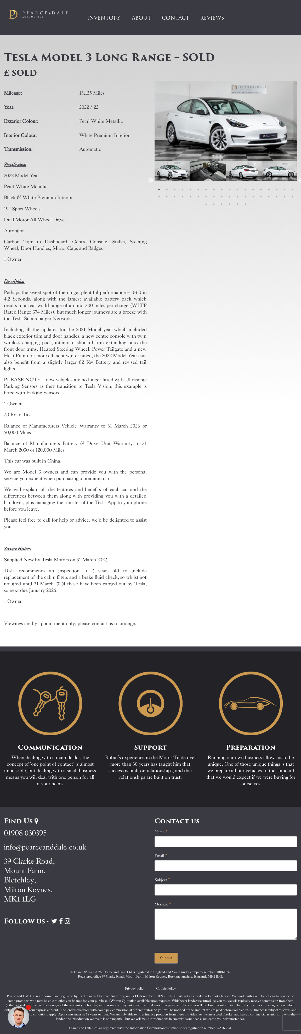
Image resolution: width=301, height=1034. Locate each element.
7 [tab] (206, 189)
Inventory (104, 18)
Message (163, 904)
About (141, 18)
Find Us (21, 821)
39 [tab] (221, 204)
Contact (175, 18)
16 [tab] (276, 189)
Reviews (212, 18)
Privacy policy (135, 988)
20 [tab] (166, 196)
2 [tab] (166, 189)
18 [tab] (292, 189)
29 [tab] (237, 196)
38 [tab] (214, 204)
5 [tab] (190, 189)
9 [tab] (221, 189)
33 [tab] (268, 196)
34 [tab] (276, 196)
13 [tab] (253, 189)
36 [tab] (292, 196)
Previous (150, 180)
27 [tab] (221, 196)
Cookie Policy (166, 988)
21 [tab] (174, 196)
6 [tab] (198, 189)
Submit (166, 958)
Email (161, 855)
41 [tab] (237, 204)
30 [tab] (245, 196)
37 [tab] (206, 204)
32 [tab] (261, 196)
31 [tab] (253, 196)
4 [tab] (182, 189)
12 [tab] (245, 189)
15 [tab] (268, 189)
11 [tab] (237, 189)
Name (161, 831)
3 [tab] (174, 189)
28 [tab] (229, 196)
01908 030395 (25, 832)
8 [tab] (214, 189)
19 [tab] (159, 196)
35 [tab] (284, 196)
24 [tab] (198, 196)
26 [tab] (214, 196)
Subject (162, 879)
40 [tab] (229, 204)
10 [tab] (229, 189)
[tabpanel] (172, 180)
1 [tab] (159, 189)
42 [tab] (245, 204)
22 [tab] (182, 196)
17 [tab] (284, 189)
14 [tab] (261, 189)
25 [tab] (206, 196)
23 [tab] (190, 196)
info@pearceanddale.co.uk (45, 847)
